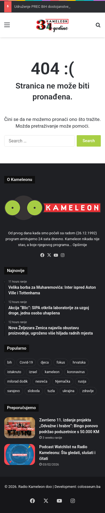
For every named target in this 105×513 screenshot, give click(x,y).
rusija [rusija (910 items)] (82, 381)
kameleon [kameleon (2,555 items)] (52, 372)
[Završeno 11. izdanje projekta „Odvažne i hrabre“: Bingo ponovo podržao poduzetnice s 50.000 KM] (19, 427)
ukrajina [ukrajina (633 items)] (68, 391)
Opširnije (80, 245)
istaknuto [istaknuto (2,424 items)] (14, 372)
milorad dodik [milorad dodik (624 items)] (17, 381)
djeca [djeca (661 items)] (45, 362)
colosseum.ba (89, 487)
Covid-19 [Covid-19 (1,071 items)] (26, 362)
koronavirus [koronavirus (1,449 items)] (76, 372)
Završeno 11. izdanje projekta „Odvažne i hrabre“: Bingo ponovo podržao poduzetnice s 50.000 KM (69, 426)
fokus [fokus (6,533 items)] (61, 362)
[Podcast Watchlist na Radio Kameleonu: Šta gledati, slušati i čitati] (19, 454)
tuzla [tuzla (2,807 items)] (51, 391)
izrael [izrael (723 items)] (33, 372)
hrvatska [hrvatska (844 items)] (79, 362)
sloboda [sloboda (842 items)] (34, 391)
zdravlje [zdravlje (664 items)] (88, 391)
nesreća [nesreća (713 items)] (41, 381)
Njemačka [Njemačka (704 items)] (62, 381)
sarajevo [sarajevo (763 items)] (13, 391)
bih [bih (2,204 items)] (9, 362)
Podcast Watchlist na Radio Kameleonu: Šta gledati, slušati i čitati (67, 453)
